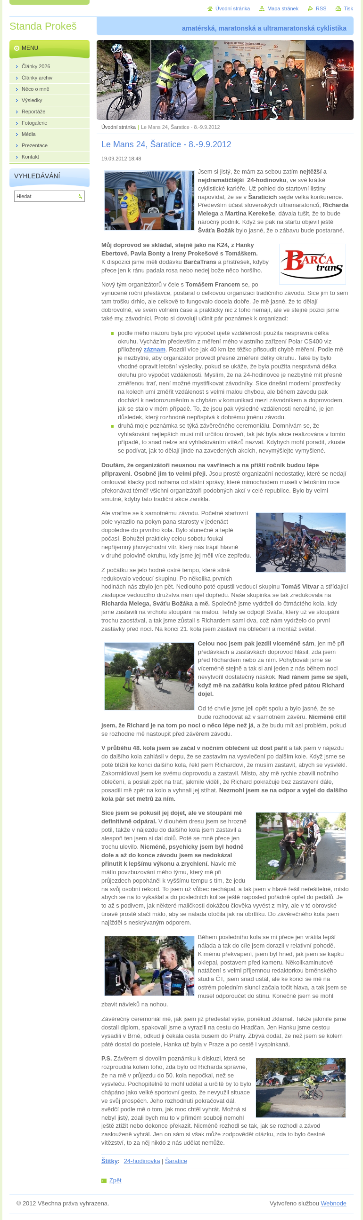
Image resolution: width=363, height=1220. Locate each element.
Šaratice (176, 1160)
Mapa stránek (282, 8)
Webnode (333, 1203)
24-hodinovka (142, 1160)
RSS (321, 8)
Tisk (348, 8)
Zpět (115, 1180)
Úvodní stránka (118, 127)
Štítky (109, 1160)
